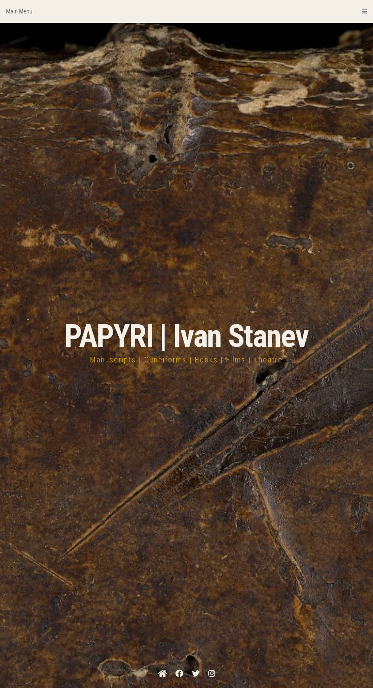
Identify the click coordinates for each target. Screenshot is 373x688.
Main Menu (186, 11)
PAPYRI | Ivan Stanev (186, 336)
